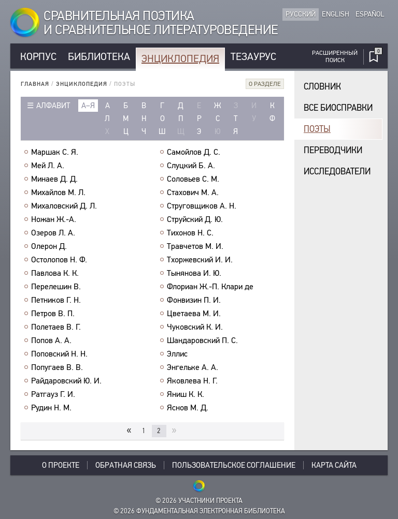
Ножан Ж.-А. (53, 219)
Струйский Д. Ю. (195, 219)
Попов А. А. (51, 340)
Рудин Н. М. (51, 407)
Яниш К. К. (185, 394)
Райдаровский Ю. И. (66, 380)
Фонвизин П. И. (194, 300)
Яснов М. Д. (187, 407)
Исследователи (337, 171)
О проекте (60, 465)
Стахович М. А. (193, 192)
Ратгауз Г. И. (53, 394)
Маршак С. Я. (54, 152)
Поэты (317, 129)
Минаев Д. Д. (54, 179)
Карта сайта (334, 465)
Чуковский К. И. (195, 327)
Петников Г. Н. (56, 300)
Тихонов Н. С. (190, 233)
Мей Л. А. (47, 165)
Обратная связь (125, 465)
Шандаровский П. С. (202, 340)
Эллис (177, 354)
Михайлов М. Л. (58, 192)
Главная (35, 84)
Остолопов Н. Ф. (59, 259)
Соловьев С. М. (193, 179)
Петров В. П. (53, 313)
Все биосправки (338, 107)
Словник (322, 86)
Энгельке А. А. (192, 367)
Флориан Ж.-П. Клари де (210, 286)
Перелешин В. (56, 286)
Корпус (38, 57)
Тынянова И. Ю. (194, 273)
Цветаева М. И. (194, 313)
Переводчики (333, 150)
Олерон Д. (49, 246)
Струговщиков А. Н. (201, 206)
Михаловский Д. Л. (64, 206)
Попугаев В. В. (57, 367)
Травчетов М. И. (195, 246)
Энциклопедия (180, 59)
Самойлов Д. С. (193, 152)
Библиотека (99, 57)
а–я (88, 105)
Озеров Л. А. (53, 233)
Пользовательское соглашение (233, 465)
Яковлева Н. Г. (192, 380)
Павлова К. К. (55, 273)
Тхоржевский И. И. (200, 259)
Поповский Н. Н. (59, 354)
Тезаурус (253, 57)
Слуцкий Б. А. (191, 165)
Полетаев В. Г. (56, 327)
